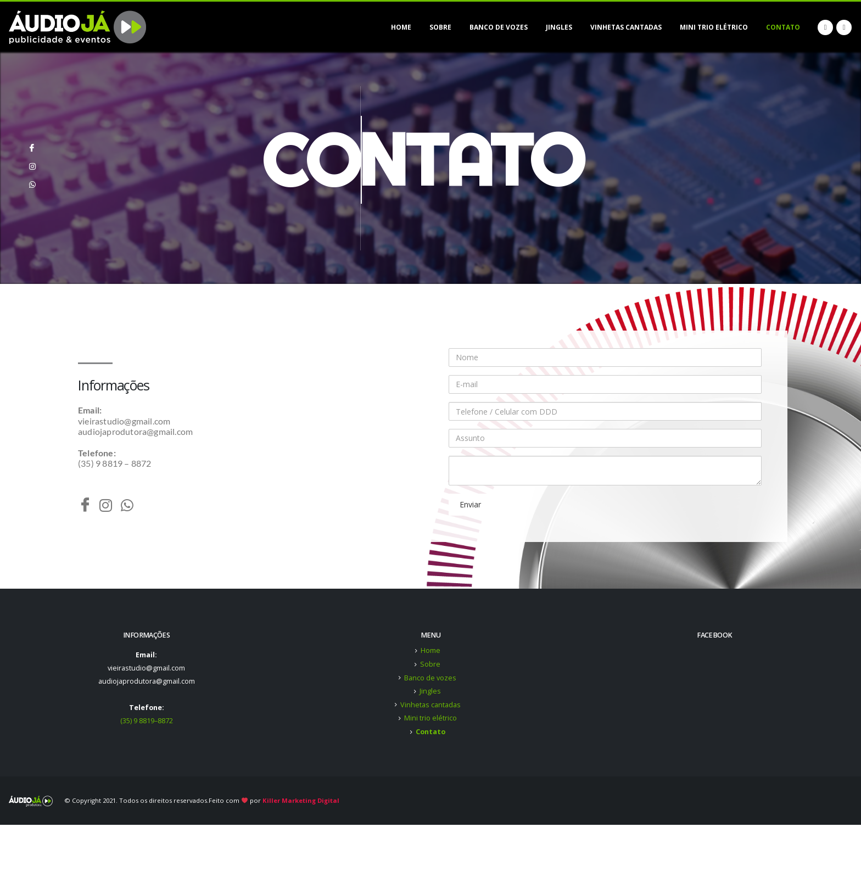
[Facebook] (32, 144)
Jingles (559, 27)
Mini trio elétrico (714, 27)
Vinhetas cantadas (626, 27)
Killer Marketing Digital (300, 800)
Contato (783, 27)
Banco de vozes (498, 27)
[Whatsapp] (32, 180)
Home (401, 27)
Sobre (440, 27)
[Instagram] (32, 162)
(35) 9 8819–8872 (146, 720)
